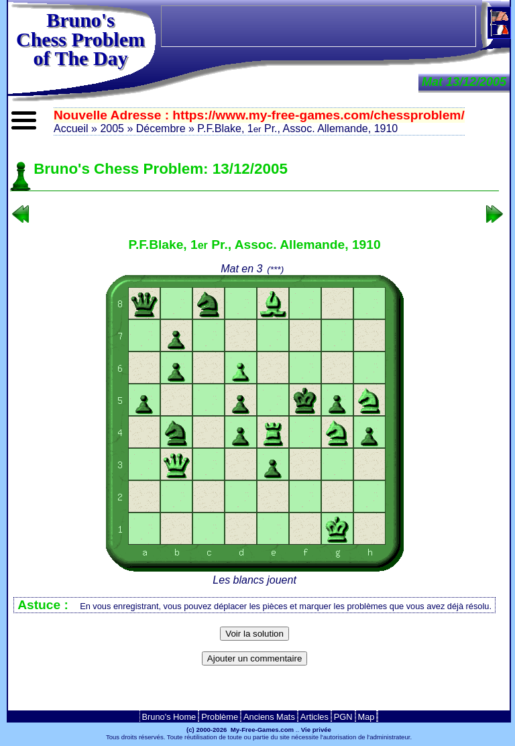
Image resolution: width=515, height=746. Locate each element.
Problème (219, 717)
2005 (112, 128)
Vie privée (316, 729)
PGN (343, 717)
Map (366, 717)
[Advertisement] (255, 692)
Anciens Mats (269, 717)
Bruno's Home (169, 717)
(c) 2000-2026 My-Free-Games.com (240, 729)
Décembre (161, 128)
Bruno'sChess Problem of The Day (80, 39)
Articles (314, 717)
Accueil (71, 128)
